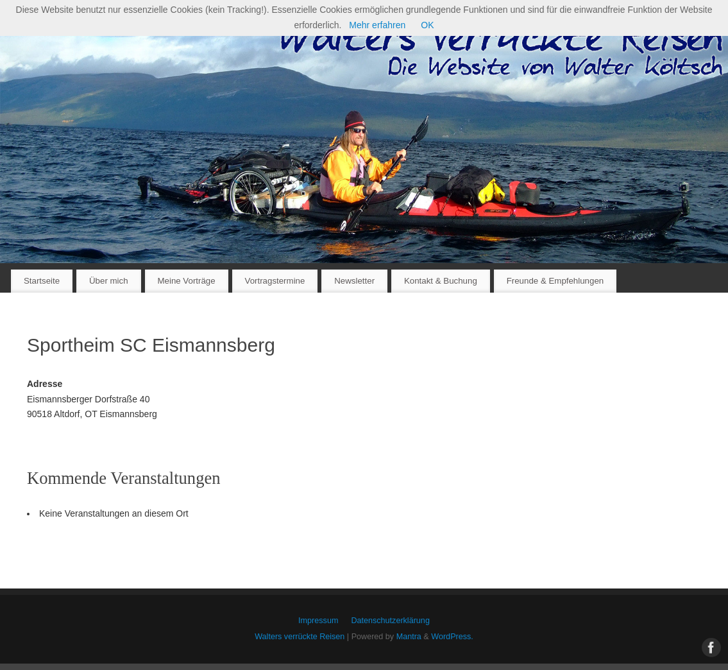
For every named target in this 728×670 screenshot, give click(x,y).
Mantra (408, 636)
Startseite (42, 281)
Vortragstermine (275, 281)
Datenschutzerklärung (390, 620)
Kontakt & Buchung (440, 281)
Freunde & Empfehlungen (555, 281)
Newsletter (354, 281)
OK (427, 25)
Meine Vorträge (186, 281)
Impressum (318, 620)
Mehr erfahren (377, 25)
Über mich (108, 281)
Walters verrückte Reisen (299, 636)
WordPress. (452, 636)
